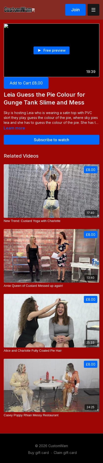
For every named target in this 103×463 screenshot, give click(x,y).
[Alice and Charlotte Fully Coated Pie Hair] (51, 350)
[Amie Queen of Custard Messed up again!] (51, 285)
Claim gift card (65, 453)
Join (75, 9)
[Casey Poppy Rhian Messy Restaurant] (51, 415)
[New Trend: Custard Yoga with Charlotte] (51, 221)
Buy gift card (38, 453)
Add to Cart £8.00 (26, 83)
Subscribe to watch (51, 139)
